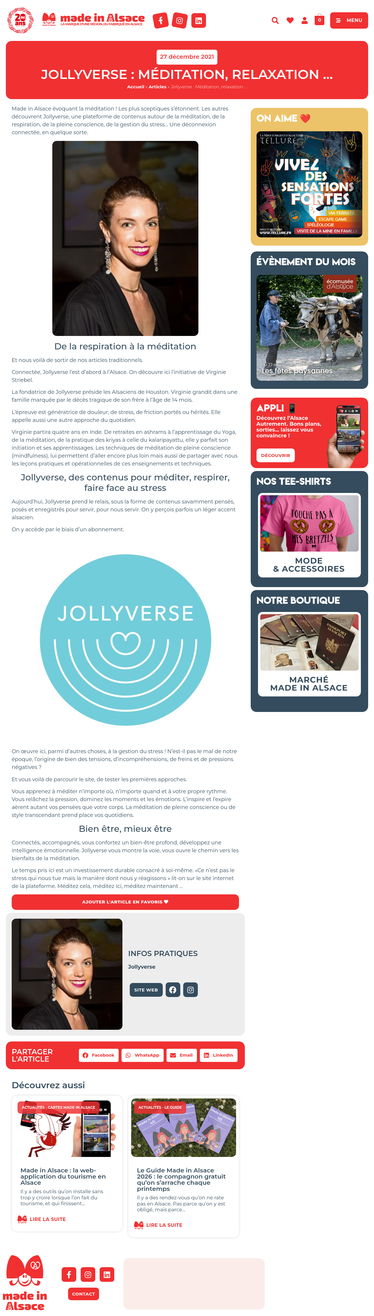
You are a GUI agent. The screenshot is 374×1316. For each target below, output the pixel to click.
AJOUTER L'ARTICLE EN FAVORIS (125, 902)
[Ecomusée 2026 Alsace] (309, 379)
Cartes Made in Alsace (71, 1108)
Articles (158, 86)
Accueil (135, 86)
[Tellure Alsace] (309, 235)
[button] (99, 1056)
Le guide (173, 1108)
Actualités (33, 1108)
